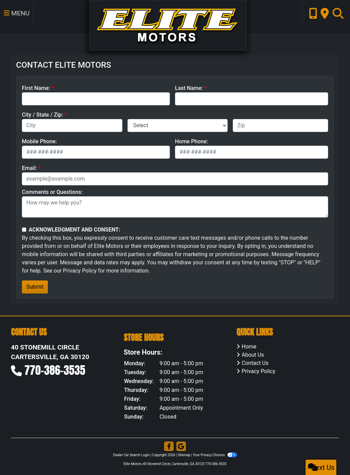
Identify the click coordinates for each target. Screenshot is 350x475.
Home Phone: (191, 141)
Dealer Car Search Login (131, 455)
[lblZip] (280, 125)
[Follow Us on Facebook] (169, 446)
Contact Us (255, 363)
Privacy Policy (80, 270)
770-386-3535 (55, 370)
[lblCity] (72, 125)
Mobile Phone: (39, 141)
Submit (34, 286)
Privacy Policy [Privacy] (258, 371)
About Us (253, 355)
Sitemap (184, 455)
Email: (29, 168)
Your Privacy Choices (215, 455)
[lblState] (177, 125)
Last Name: (189, 88)
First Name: (36, 88)
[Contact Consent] (24, 229)
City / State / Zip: (42, 114)
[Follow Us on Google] (181, 446)
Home (249, 346)
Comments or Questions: (52, 192)
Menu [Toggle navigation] (16, 17)
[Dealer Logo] (162, 25)
